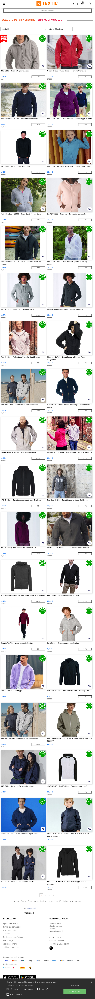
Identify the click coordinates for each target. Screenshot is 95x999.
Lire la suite (29, 985)
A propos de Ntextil (10, 923)
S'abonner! (29, 913)
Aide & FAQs (8, 940)
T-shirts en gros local (11, 947)
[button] (73, 4)
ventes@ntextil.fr (56, 931)
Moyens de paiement (11, 930)
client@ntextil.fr (56, 926)
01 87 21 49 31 (56, 937)
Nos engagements (10, 944)
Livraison (6, 934)
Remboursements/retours (13, 937)
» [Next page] (53, 895)
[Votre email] (43, 908)
